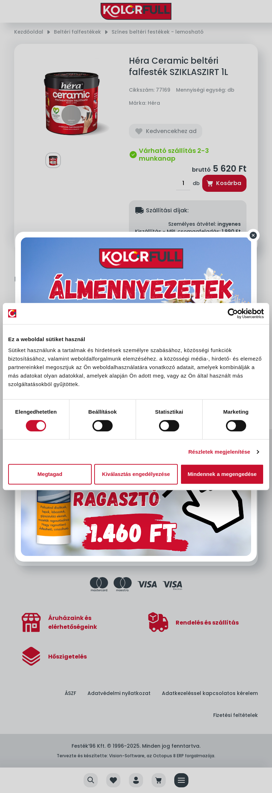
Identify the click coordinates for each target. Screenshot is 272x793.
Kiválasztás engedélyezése (136, 474)
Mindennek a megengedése (222, 474)
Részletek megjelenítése (219, 452)
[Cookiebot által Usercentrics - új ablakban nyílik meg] (233, 313)
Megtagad (50, 474)
